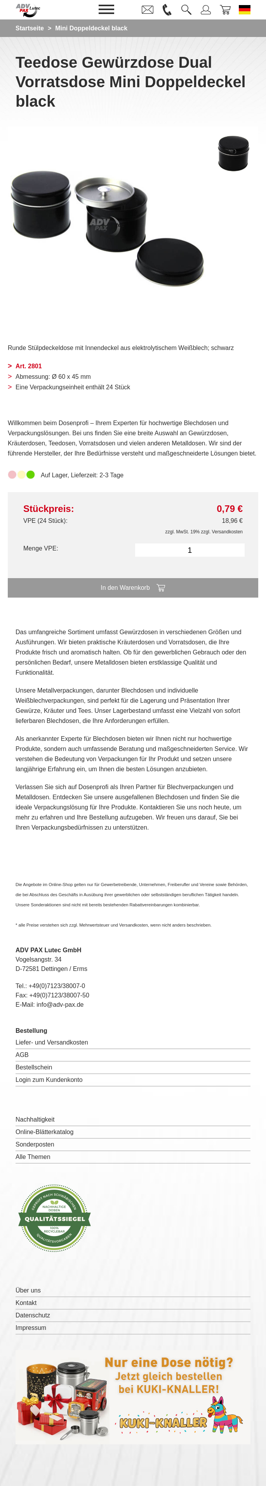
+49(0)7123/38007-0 (57, 986)
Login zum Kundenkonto (49, 1079)
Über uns (28, 1290)
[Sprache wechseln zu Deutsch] (244, 10)
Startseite (30, 28)
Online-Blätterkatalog (44, 1132)
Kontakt (26, 1303)
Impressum (31, 1327)
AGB (22, 1055)
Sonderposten (35, 1144)
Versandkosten (227, 532)
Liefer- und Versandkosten (52, 1042)
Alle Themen (33, 1157)
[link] (147, 10)
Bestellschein (34, 1067)
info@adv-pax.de (60, 1004)
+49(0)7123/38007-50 (59, 995)
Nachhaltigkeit (35, 1119)
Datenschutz (33, 1315)
